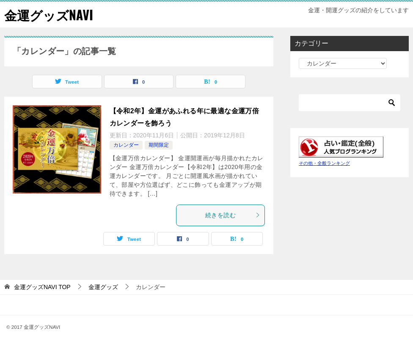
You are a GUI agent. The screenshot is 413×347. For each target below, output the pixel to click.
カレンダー (126, 145)
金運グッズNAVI (48, 14)
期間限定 (159, 145)
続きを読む (232, 215)
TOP (42, 287)
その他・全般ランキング (324, 163)
